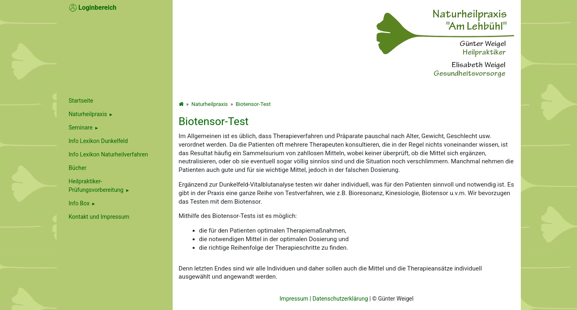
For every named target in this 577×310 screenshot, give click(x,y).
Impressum (294, 298)
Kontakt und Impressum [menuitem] (99, 216)
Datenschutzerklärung (340, 298)
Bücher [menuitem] (78, 168)
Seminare (81, 127)
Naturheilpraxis (88, 114)
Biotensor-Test (253, 104)
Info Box (79, 203)
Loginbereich (93, 8)
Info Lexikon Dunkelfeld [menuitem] (98, 141)
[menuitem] (115, 114)
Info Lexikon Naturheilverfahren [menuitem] (108, 154)
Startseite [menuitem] (81, 100)
